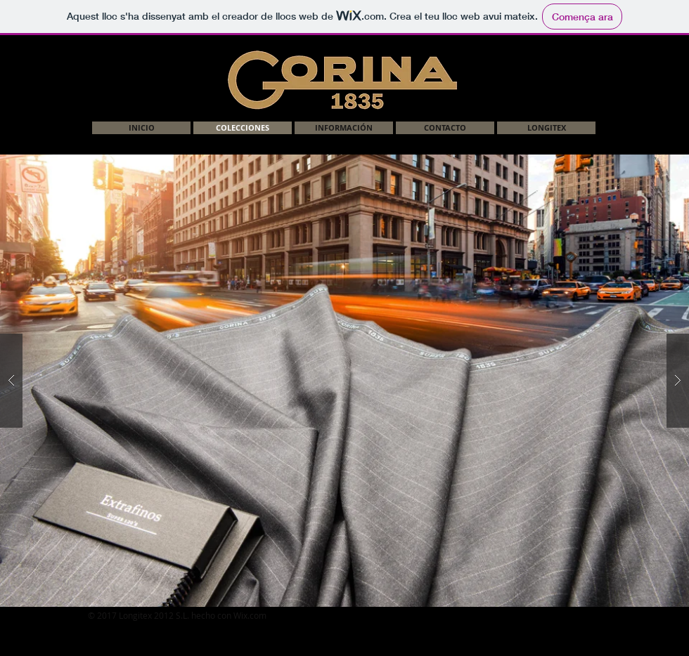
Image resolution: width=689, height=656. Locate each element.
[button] (344, 381)
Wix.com (249, 615)
